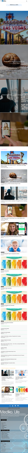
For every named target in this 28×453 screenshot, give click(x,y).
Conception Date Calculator (6, 288)
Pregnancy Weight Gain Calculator (7, 305)
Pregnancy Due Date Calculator (7, 322)
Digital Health (2, 182)
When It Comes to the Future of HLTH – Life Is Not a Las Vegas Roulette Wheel (13, 343)
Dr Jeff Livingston (3, 220)
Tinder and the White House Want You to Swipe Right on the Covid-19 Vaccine (12, 355)
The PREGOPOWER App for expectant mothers (10, 253)
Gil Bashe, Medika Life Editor (4, 167)
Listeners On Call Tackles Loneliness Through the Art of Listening (14, 200)
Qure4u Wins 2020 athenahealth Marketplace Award (11, 236)
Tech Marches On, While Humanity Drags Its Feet (10, 183)
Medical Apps (2, 252)
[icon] (18, 406)
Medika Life (2, 237)
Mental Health (14, 93)
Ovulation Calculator (5, 270)
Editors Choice (14, 25)
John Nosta (2, 352)
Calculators (2, 269)
